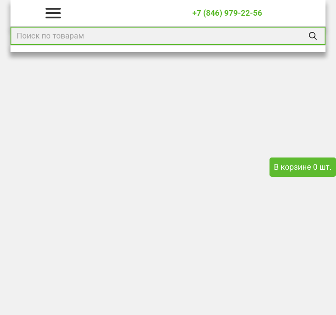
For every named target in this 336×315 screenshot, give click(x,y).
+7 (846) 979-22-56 (227, 13)
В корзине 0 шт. (303, 167)
